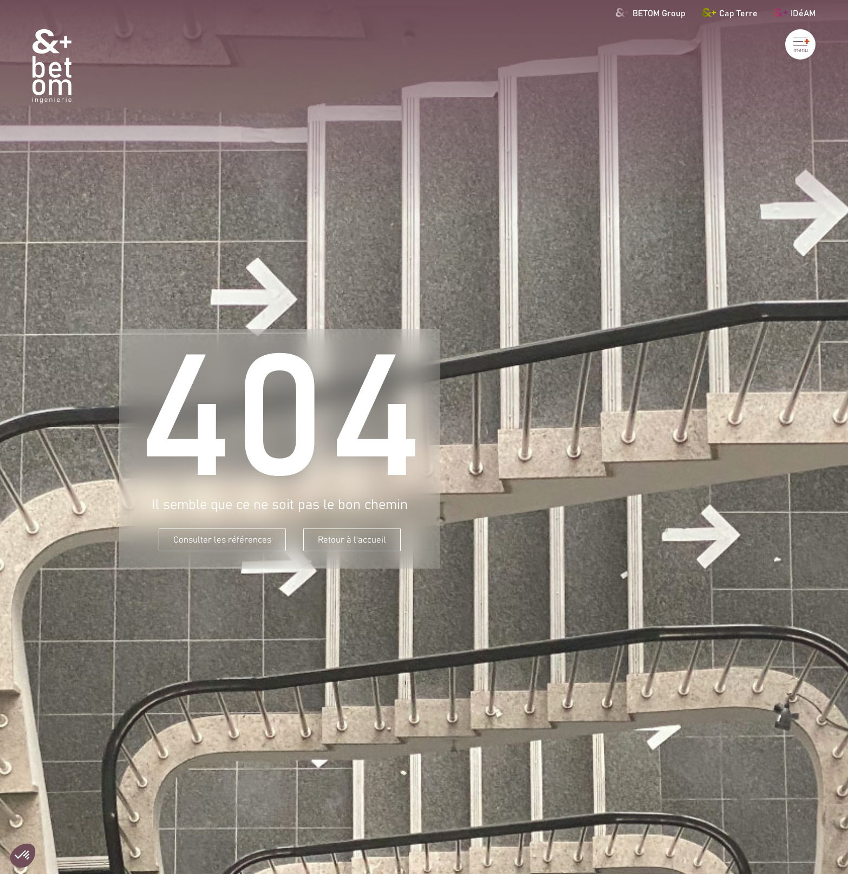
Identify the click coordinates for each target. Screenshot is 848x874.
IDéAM (795, 12)
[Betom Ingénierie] (51, 66)
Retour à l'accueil (352, 540)
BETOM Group (651, 12)
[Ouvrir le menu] (800, 44)
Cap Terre (730, 12)
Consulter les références (222, 540)
